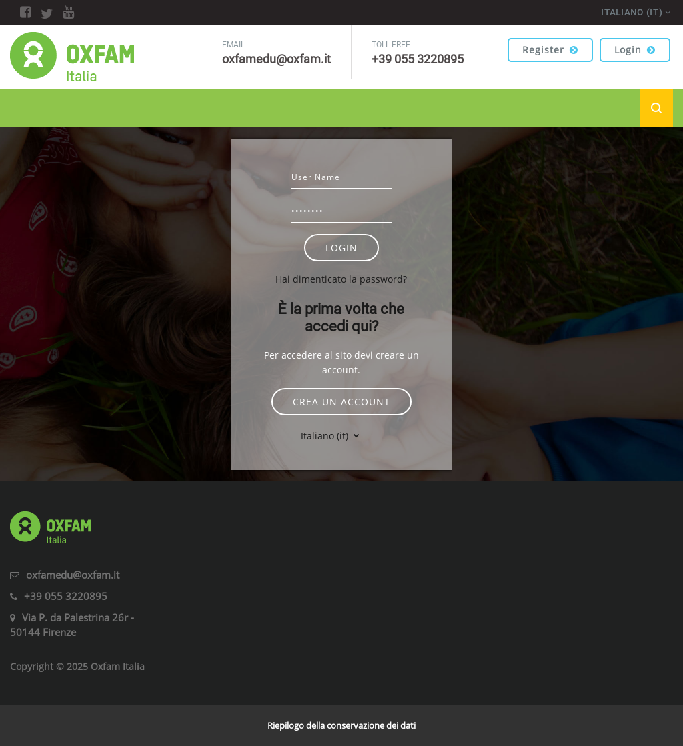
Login (635, 49)
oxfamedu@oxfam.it (72, 574)
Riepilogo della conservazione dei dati (341, 725)
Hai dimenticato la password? (341, 279)
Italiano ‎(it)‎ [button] (326, 435)
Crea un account (341, 401)
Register (550, 49)
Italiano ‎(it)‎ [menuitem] (632, 12)
